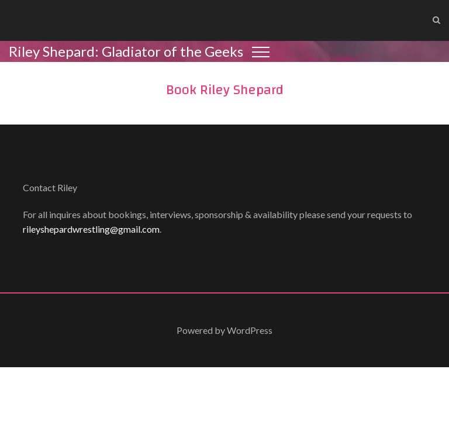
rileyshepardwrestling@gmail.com (91, 228)
